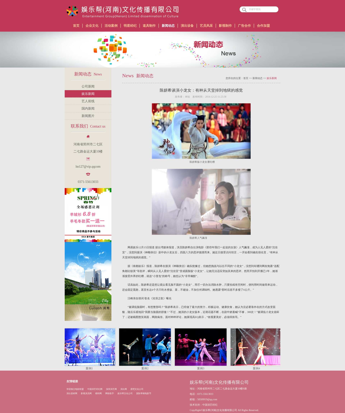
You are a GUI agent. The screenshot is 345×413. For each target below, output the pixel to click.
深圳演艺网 (111, 389)
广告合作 (244, 25)
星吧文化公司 (136, 389)
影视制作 (225, 25)
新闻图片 (88, 116)
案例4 (257, 368)
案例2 (145, 368)
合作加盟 (263, 25)
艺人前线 (88, 101)
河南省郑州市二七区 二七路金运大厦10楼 (88, 147)
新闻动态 (168, 25)
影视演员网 (86, 393)
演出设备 (187, 25)
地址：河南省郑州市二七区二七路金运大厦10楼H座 (218, 388)
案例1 (89, 368)
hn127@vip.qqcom (88, 166)
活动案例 (111, 25)
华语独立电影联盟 (75, 389)
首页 (76, 25)
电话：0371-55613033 (201, 394)
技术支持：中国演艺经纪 (203, 404)
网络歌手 (109, 393)
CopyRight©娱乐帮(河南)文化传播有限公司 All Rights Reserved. (224, 410)
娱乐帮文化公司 (125, 393)
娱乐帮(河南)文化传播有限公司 (219, 382)
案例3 (201, 368)
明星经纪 (130, 25)
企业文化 (92, 25)
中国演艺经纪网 (94, 389)
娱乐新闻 (88, 94)
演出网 (123, 389)
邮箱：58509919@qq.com (203, 399)
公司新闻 (88, 86)
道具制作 (149, 25)
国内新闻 (88, 108)
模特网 (98, 393)
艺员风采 (206, 25)
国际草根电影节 (143, 393)
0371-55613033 (88, 182)
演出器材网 (71, 393)
